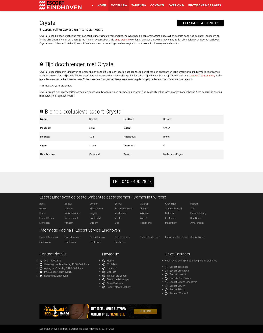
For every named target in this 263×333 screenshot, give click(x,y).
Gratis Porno (197, 237)
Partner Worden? (179, 293)
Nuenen (144, 208)
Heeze (42, 208)
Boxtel (68, 203)
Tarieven (138, 5)
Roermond (146, 222)
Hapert (194, 203)
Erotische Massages (204, 5)
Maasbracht (96, 208)
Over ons (176, 5)
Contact (157, 5)
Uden (42, 213)
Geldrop (144, 203)
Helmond (170, 213)
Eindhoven (170, 218)
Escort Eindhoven (149, 237)
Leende (69, 208)
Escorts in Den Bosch (177, 237)
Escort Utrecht (178, 274)
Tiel (192, 208)
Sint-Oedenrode (123, 208)
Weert (143, 218)
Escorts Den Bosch (180, 278)
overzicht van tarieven (202, 75)
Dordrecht (95, 218)
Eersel (118, 203)
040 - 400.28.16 (52, 260)
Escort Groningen (179, 270)
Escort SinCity (177, 285)
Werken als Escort (117, 275)
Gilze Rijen (170, 203)
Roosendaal (71, 218)
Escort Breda (46, 218)
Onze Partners (115, 283)
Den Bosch (196, 218)
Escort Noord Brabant (119, 286)
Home (102, 5)
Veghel (93, 213)
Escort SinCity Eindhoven (183, 281)
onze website (122, 39)
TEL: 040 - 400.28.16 (200, 23)
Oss (117, 222)
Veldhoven (120, 213)
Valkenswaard (72, 213)
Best (42, 203)
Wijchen (144, 213)
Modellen (118, 5)
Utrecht (94, 222)
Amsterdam (197, 222)
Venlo (118, 218)
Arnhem (69, 222)
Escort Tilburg (198, 213)
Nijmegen (44, 222)
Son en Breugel (173, 208)
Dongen (94, 203)
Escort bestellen (179, 266)
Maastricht (171, 222)
